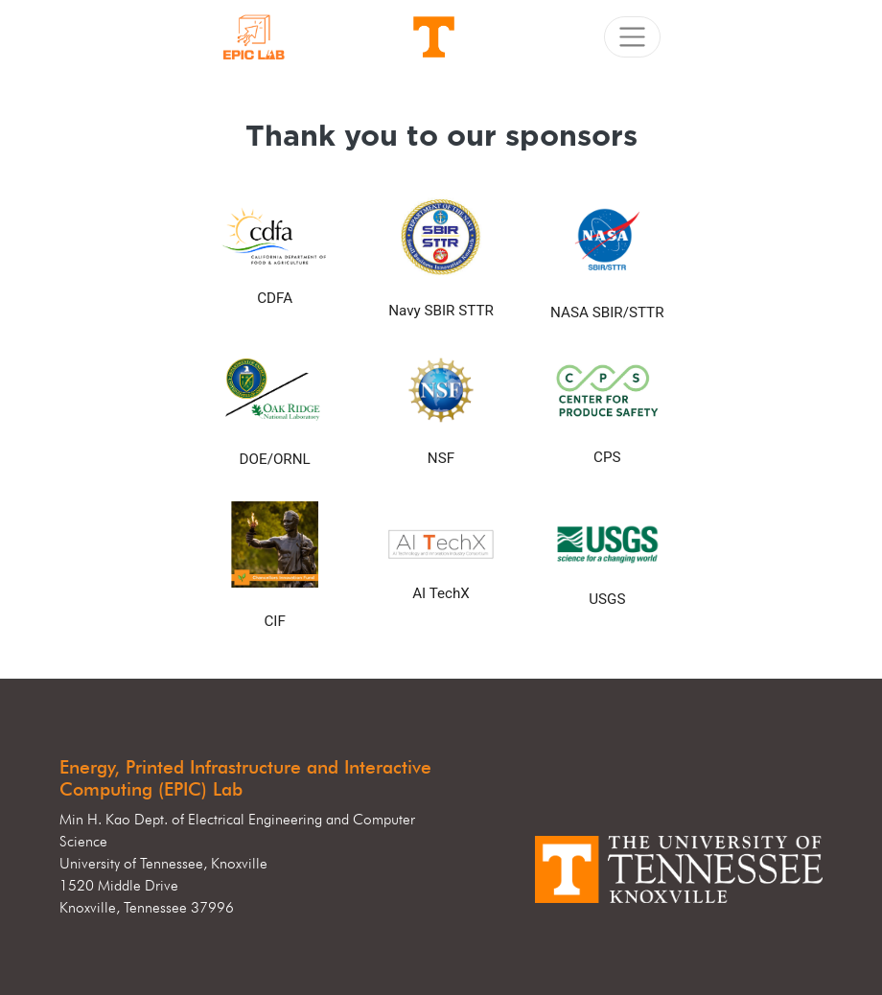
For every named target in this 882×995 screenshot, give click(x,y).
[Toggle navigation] (632, 37)
